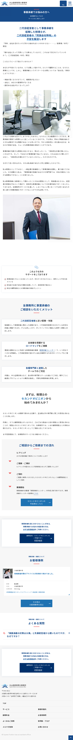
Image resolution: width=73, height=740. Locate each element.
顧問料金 (6, 715)
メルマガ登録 (8, 727)
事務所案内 (42, 709)
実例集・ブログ (44, 721)
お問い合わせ (43, 727)
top (4, 703)
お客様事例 (42, 715)
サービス (6, 709)
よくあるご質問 (8, 721)
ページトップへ (70, 737)
